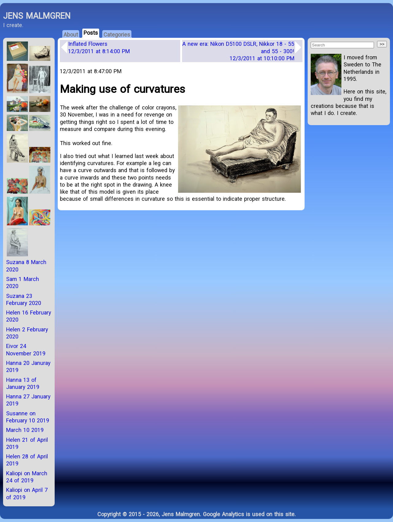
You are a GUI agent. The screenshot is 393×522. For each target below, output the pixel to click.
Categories (116, 34)
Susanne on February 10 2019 (27, 417)
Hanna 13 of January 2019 (22, 383)
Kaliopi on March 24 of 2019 (26, 477)
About (71, 34)
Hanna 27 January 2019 (28, 400)
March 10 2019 (25, 430)
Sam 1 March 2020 (22, 282)
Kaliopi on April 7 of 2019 (27, 493)
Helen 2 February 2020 (27, 333)
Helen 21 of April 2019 (27, 443)
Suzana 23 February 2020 (23, 299)
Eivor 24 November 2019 (25, 349)
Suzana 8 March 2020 (26, 265)
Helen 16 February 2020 (28, 316)
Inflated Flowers (99, 47)
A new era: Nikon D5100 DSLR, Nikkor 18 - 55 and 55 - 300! (238, 51)
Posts (91, 33)
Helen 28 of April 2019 (27, 460)
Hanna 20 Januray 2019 (28, 366)
